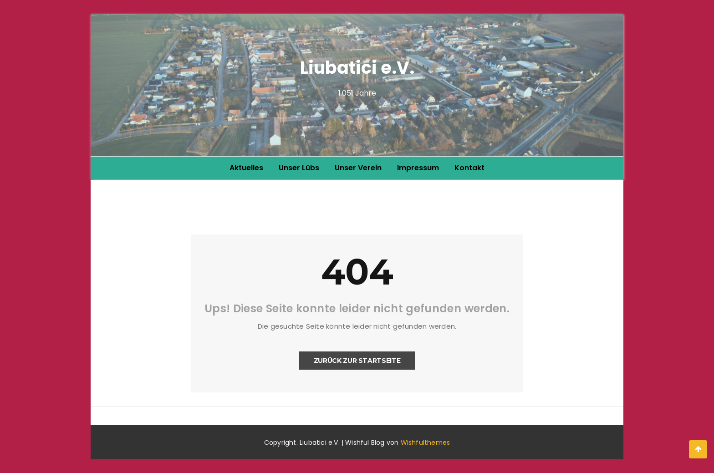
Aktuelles (246, 168)
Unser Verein (358, 168)
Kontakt (469, 168)
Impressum (418, 168)
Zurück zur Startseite (357, 360)
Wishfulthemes (425, 442)
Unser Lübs (299, 168)
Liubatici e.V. (357, 68)
